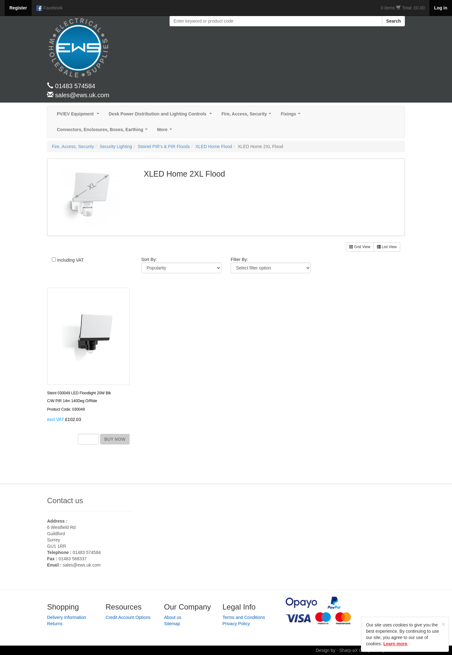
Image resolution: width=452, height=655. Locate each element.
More (165, 131)
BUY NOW (114, 439)
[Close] (443, 624)
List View (387, 247)
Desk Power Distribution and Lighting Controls (161, 115)
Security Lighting (116, 146)
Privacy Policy (236, 623)
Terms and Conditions (244, 617)
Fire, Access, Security (247, 115)
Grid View (359, 247)
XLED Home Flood (214, 146)
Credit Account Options (127, 617)
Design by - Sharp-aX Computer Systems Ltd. (360, 650)
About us (172, 617)
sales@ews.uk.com (82, 564)
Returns (54, 623)
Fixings (292, 115)
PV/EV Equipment (79, 115)
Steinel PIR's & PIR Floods (164, 146)
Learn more (395, 643)
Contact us (65, 500)
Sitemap (172, 623)
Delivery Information (66, 617)
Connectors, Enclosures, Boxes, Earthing (103, 131)
